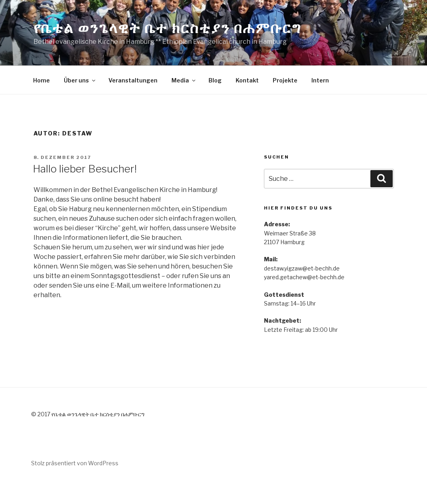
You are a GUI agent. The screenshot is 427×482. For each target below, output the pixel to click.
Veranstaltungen (132, 80)
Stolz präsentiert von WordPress (74, 463)
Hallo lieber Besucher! (85, 169)
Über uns (80, 80)
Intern (320, 80)
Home (41, 80)
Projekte (285, 80)
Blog (215, 80)
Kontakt (247, 80)
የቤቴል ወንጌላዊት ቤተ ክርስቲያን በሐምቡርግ (167, 28)
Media (184, 80)
